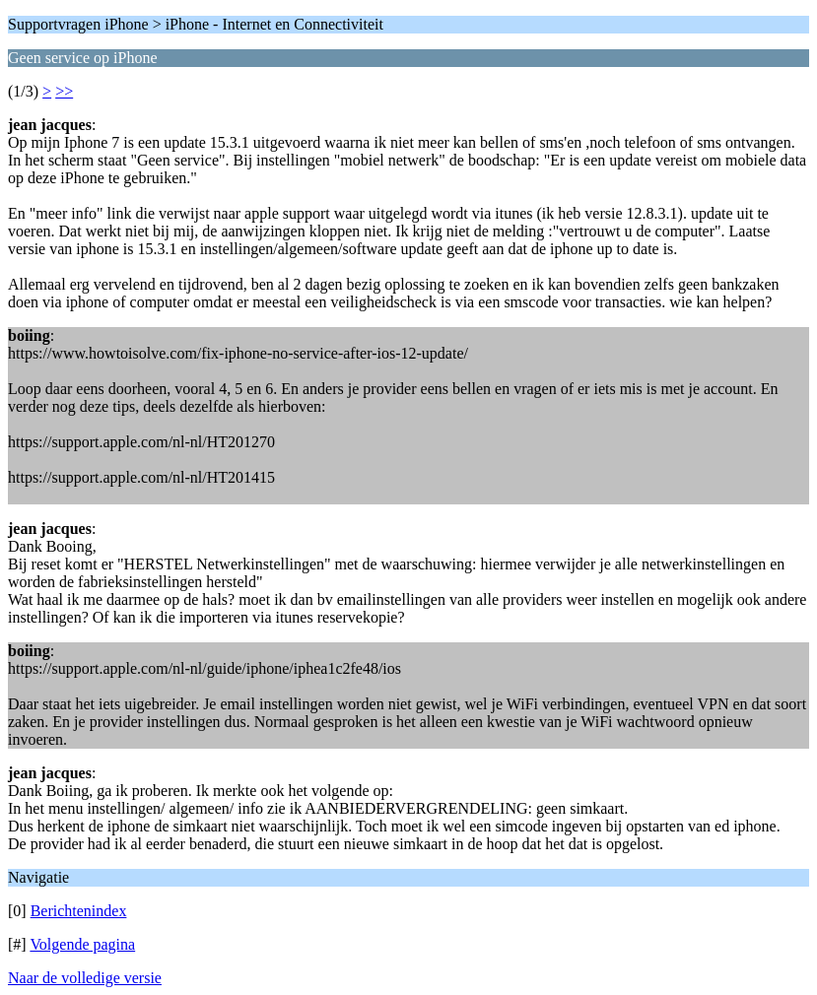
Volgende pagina (82, 944)
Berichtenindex (79, 910)
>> (64, 91)
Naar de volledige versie (85, 977)
